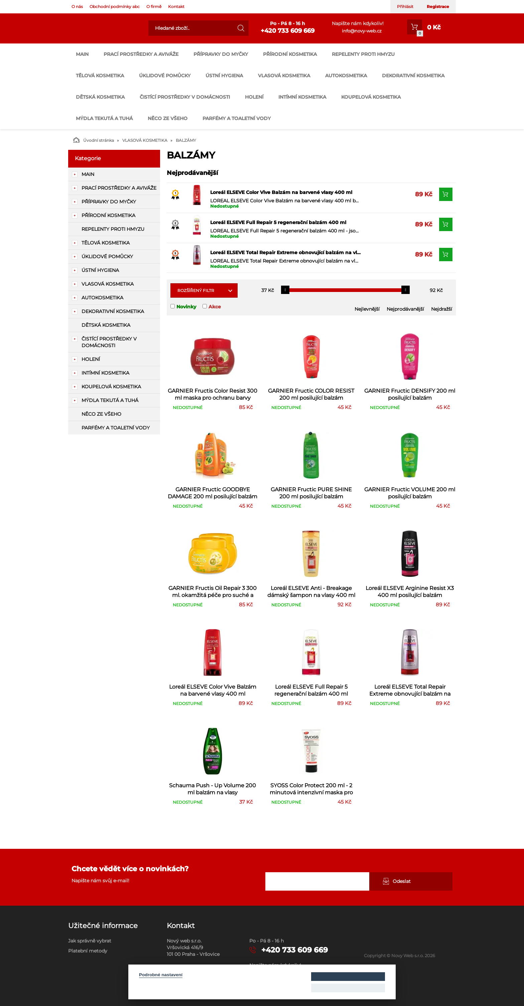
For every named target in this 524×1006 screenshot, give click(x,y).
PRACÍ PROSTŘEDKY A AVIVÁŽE (141, 54)
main (82, 54)
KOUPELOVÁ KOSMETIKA (371, 97)
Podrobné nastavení (160, 974)
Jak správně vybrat (89, 941)
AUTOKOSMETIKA (346, 76)
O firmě (153, 6)
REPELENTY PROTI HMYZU (363, 54)
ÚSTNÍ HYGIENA (224, 76)
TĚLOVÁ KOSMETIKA (100, 76)
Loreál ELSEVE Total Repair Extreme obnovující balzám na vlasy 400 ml (285, 252)
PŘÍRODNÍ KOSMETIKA (290, 54)
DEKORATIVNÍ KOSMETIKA (413, 76)
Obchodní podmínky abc (115, 6)
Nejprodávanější (405, 309)
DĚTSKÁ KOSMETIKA (100, 97)
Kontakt (176, 6)
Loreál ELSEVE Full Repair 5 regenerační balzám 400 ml (278, 222)
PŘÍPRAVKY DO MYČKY (220, 54)
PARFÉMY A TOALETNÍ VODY (237, 118)
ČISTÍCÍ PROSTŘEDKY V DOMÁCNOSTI (185, 97)
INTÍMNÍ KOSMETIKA (302, 97)
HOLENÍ (254, 97)
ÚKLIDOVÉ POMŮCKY (164, 76)
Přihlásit (405, 6)
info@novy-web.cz (362, 30)
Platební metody (87, 951)
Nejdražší (441, 309)
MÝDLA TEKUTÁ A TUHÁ (104, 118)
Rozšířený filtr (195, 290)
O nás (77, 6)
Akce (215, 307)
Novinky (186, 307)
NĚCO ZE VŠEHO (167, 118)
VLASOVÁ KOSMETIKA (284, 76)
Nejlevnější (367, 309)
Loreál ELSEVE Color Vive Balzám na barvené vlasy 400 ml (281, 192)
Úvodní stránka (93, 139)
